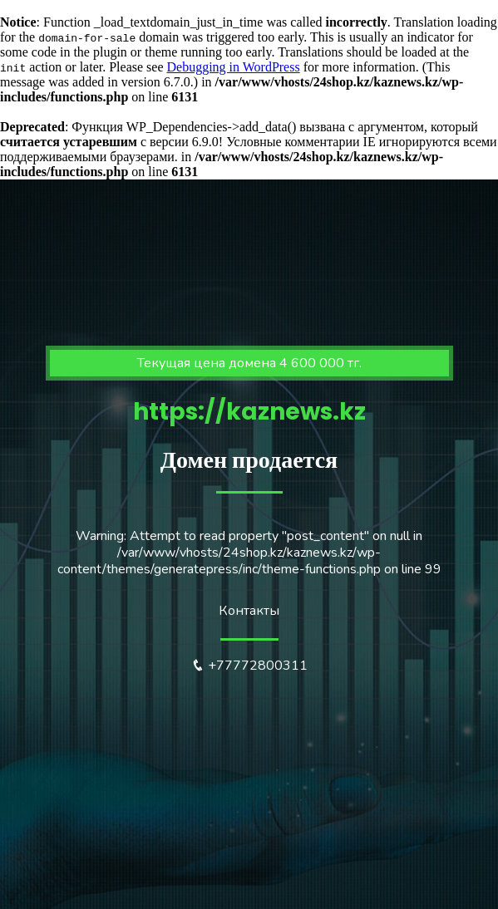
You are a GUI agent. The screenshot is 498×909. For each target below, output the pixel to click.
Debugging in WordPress (232, 67)
